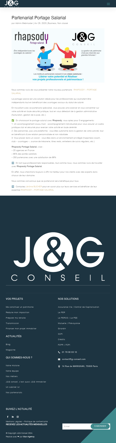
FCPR (60, 345)
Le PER (61, 313)
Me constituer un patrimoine (20, 307)
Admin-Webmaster (24, 23)
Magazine (10, 350)
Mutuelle (62, 323)
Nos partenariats (14, 393)
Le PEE (73, 318)
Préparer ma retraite (16, 318)
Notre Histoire (12, 366)
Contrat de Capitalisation (86, 307)
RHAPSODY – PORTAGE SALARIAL (37, 190)
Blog (8, 344)
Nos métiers (12, 376)
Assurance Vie (65, 307)
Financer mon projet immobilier (21, 329)
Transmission (12, 323)
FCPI (68, 345)
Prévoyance (74, 323)
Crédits (61, 339)
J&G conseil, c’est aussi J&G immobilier (26, 382)
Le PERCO (63, 318)
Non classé (62, 23)
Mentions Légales (14, 422)
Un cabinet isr (13, 387)
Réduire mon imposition (17, 313)
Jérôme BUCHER (34, 187)
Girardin (62, 329)
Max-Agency (29, 437)
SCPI (60, 334)
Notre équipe (12, 371)
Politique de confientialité (36, 422)
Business (52, 23)
